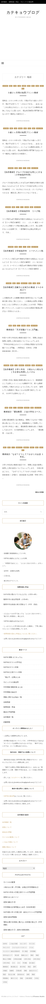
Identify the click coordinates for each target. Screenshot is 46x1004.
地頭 (37, 86)
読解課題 (6, 722)
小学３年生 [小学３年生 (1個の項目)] (36, 959)
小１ (17, 207)
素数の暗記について (9, 847)
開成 (30, 283)
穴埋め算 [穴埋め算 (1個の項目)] (19, 970)
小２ (20, 168)
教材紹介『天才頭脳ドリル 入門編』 (23, 330)
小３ (24, 168)
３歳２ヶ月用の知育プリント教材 (23, 93)
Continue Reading (23, 120)
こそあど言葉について (10, 842)
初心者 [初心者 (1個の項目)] (17, 955)
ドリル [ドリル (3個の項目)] (31, 947)
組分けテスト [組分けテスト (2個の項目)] (33, 970)
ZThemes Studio (38, 996)
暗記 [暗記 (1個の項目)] (29, 966)
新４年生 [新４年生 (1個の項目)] (22, 966)
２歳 (15, 86)
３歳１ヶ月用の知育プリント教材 (23, 132)
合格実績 (21, 5)
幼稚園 (24, 86)
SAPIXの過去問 (9, 796)
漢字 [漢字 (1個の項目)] (34, 966)
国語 (11, 86)
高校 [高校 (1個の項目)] (21, 978)
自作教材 (4, 2)
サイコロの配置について (10, 837)
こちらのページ (15, 777)
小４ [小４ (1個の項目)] (19, 963)
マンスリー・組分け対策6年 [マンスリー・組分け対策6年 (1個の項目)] (11, 951)
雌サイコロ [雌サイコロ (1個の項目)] (14, 978)
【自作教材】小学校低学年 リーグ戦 (23, 211)
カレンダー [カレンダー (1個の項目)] (23, 943)
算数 (11, 128)
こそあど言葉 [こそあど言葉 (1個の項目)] (13, 943)
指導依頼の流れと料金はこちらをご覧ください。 (21, 634)
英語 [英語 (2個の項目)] (4, 974)
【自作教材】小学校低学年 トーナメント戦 (23, 251)
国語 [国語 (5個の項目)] (32, 955)
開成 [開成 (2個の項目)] (33, 974)
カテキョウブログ (23, 12)
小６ (18, 283)
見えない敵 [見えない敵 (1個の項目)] (11, 974)
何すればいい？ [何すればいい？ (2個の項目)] (7, 955)
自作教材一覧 (8, 717)
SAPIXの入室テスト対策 (12, 672)
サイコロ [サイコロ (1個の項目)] (32, 943)
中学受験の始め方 (10, 692)
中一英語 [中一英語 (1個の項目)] (25, 951)
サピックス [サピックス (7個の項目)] (6, 947)
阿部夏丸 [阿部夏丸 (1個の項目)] (5, 978)
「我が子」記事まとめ (11, 677)
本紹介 (32, 447)
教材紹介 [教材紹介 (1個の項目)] (5, 966)
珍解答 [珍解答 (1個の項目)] (12, 970)
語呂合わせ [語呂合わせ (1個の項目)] (21, 974)
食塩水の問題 (7, 832)
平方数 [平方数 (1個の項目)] (25, 963)
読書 (34, 283)
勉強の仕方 (24, 283)
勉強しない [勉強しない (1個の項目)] (25, 955)
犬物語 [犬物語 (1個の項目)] (5, 970)
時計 (33, 86)
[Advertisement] (23, 42)
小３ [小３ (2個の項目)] (13, 963)
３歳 (19, 86)
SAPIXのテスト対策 (10, 667)
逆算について (7, 827)
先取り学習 (39, 128)
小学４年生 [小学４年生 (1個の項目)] (6, 963)
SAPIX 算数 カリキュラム (12, 657)
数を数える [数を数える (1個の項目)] (14, 966)
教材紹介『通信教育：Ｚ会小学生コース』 (23, 412)
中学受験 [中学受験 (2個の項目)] (32, 951)
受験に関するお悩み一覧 (12, 697)
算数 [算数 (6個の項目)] (25, 970)
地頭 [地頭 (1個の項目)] (37, 955)
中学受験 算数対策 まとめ (13, 687)
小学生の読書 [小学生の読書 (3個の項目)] (18, 959)
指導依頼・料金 (14, 2)
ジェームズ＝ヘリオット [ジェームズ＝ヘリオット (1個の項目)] (19, 947)
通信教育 (28, 365)
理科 (9, 447)
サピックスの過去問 (27, 2)
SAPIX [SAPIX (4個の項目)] (5, 943)
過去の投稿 (39, 492)
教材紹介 (21, 365)
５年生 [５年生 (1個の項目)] (37, 978)
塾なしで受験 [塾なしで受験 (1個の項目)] (7, 959)
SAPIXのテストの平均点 (8, 5)
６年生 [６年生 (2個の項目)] (5, 982)
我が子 (28, 5)
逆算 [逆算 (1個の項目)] (28, 974)
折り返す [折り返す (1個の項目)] (32, 963)
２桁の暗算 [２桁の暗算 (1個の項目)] (28, 978)
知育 (29, 86)
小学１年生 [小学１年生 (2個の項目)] (27, 959)
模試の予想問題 (9, 712)
